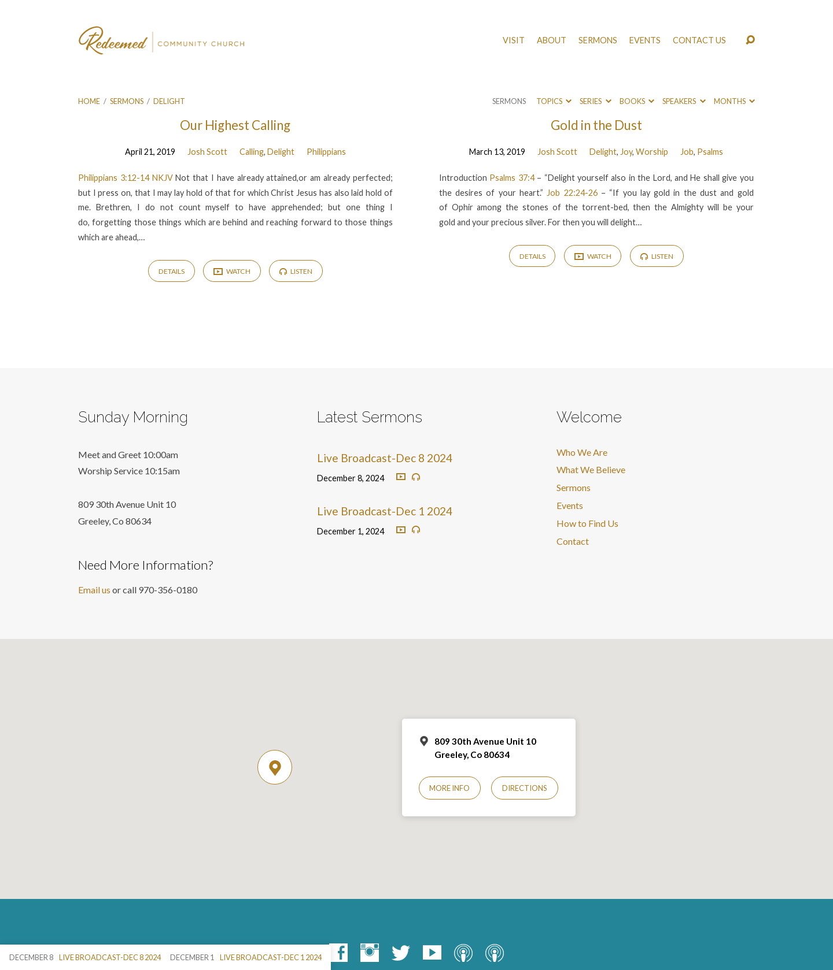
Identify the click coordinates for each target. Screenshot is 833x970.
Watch (231, 272)
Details (172, 271)
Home (89, 101)
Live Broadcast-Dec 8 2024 (384, 457)
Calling (251, 152)
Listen (295, 271)
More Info (449, 788)
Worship (652, 152)
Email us (94, 589)
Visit (514, 40)
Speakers (683, 101)
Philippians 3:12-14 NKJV (125, 178)
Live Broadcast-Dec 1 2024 (384, 511)
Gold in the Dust (596, 125)
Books (637, 101)
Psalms (710, 152)
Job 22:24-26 (572, 193)
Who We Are (581, 452)
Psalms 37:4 (511, 178)
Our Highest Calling (235, 125)
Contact (572, 541)
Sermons (597, 40)
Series (595, 101)
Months (734, 101)
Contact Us (699, 40)
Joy (626, 152)
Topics (554, 101)
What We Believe (590, 469)
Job (687, 152)
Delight (169, 101)
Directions (524, 788)
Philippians (326, 152)
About (551, 40)
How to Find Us (587, 523)
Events (645, 40)
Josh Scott (207, 152)
